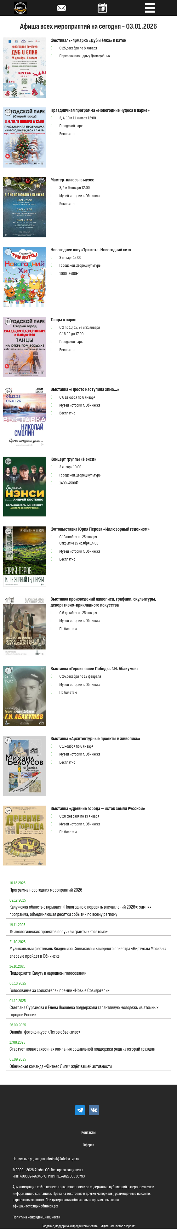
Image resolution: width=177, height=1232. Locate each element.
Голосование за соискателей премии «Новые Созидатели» (59, 991)
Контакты (88, 1132)
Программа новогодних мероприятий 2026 (45, 890)
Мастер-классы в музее (72, 180)
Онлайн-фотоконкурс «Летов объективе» (44, 1032)
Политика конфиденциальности (36, 1217)
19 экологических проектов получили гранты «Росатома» (58, 932)
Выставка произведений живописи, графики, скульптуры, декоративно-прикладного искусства (104, 602)
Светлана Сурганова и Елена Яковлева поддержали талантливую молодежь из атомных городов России (83, 1011)
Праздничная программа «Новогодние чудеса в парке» (100, 110)
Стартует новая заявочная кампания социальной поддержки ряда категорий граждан (82, 1049)
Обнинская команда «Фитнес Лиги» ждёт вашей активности (60, 1066)
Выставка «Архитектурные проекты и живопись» (95, 739)
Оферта (88, 1145)
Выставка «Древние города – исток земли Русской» (98, 809)
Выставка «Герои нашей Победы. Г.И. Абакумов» (95, 669)
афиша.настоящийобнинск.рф (35, 1206)
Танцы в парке (64, 320)
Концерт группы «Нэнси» (73, 459)
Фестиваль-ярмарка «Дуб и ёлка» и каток (88, 40)
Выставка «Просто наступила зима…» (85, 389)
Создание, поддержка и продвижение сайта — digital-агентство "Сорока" (88, 1226)
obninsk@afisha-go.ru (62, 1158)
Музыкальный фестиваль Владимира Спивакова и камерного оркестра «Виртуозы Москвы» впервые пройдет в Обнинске (87, 952)
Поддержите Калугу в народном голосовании (47, 973)
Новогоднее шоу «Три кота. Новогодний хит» (91, 250)
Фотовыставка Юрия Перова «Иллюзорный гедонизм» (100, 529)
